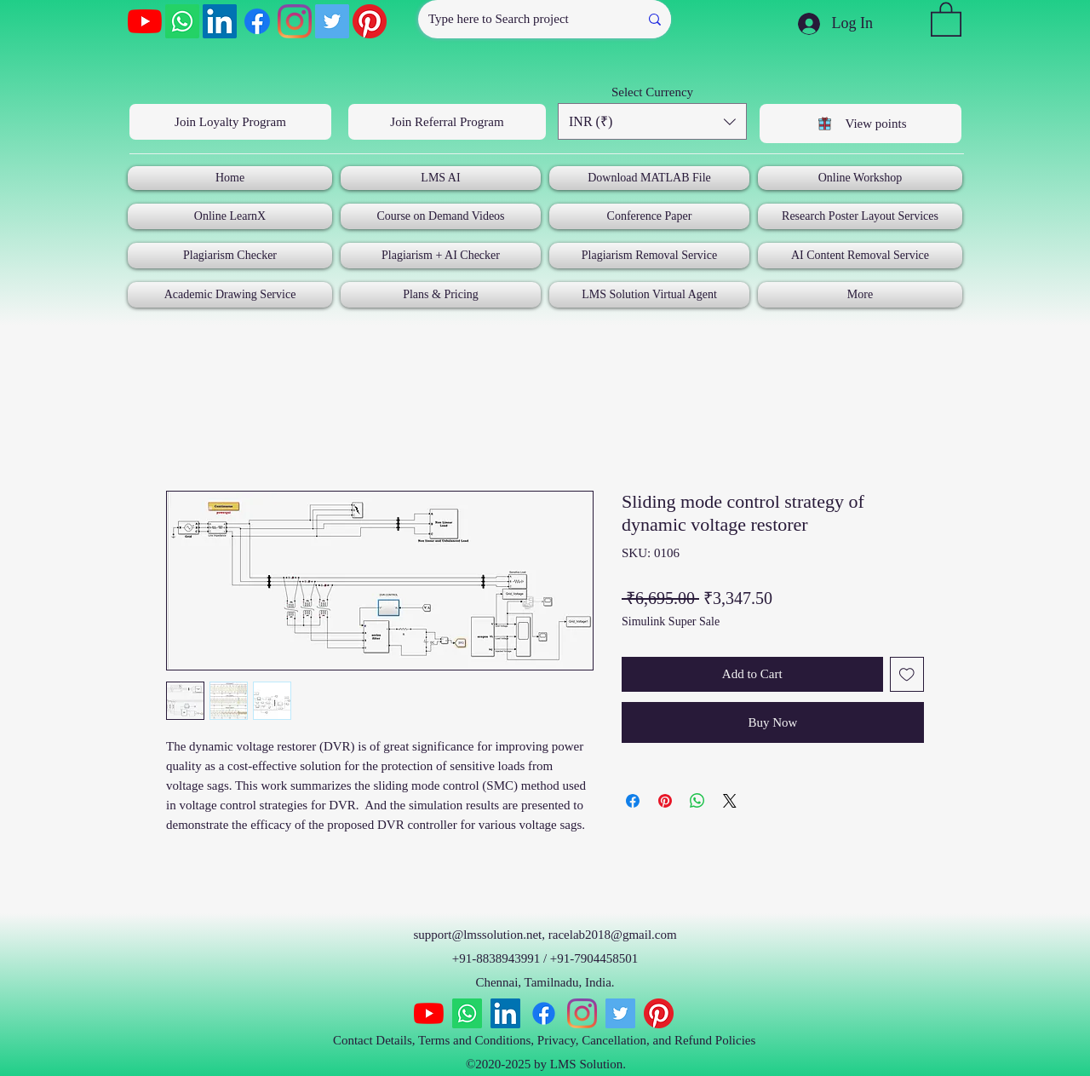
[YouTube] (145, 21)
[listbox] (652, 121)
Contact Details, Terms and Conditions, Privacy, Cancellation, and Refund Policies (546, 1040)
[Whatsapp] (182, 21)
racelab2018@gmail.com (612, 934)
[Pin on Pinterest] (665, 801)
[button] (946, 18)
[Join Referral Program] (447, 122)
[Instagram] (295, 21)
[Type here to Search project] (515, 19)
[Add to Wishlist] (907, 674)
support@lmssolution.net (477, 934)
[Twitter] (332, 21)
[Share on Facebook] (632, 801)
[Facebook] (257, 21)
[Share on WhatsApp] (697, 801)
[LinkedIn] (220, 21)
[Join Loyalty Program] (230, 122)
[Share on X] (730, 801)
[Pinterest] (370, 21)
